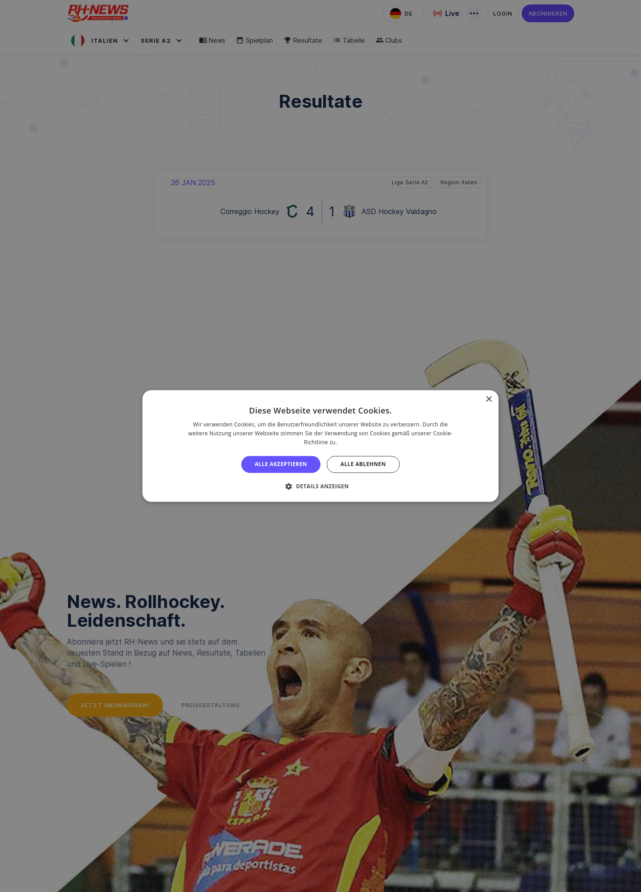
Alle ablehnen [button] (363, 464)
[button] (320, 486)
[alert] (320, 446)
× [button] (488, 399)
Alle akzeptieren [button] (281, 464)
